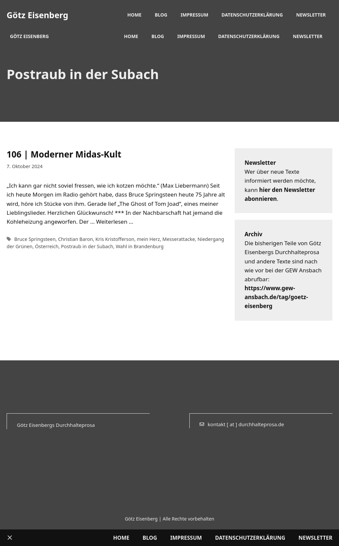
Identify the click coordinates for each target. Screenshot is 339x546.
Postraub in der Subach (87, 246)
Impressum (195, 15)
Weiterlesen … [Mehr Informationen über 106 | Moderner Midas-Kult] (114, 221)
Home (134, 15)
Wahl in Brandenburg (140, 246)
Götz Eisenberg (37, 15)
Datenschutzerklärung (252, 15)
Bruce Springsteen (35, 239)
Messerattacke (179, 239)
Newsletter (311, 15)
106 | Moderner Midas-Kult (64, 154)
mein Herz (148, 239)
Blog (161, 15)
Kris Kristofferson (114, 239)
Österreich (47, 246)
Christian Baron (75, 239)
